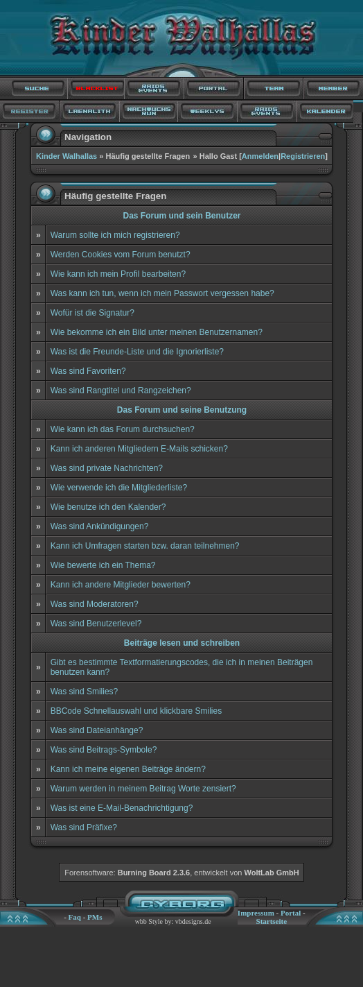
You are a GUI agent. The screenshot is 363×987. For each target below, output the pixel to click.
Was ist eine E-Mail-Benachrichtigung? (122, 808)
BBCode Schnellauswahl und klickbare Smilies (136, 711)
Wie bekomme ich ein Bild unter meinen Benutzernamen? (157, 332)
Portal (291, 913)
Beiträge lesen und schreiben (182, 643)
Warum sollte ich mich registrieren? (115, 235)
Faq (75, 917)
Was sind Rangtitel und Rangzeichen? (121, 390)
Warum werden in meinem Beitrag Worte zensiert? (143, 788)
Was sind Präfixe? (84, 827)
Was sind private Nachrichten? (107, 468)
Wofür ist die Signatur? (92, 313)
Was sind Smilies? (84, 691)
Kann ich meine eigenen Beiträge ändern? (128, 769)
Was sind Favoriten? (88, 371)
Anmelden (260, 156)
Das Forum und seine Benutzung (182, 410)
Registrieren (303, 156)
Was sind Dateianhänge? (97, 730)
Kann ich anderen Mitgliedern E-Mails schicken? (139, 449)
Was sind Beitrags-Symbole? (104, 750)
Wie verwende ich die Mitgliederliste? (119, 487)
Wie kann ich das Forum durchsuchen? (123, 429)
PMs (94, 917)
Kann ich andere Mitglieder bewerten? (121, 585)
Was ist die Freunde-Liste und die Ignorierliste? (137, 352)
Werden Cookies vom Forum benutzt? (121, 254)
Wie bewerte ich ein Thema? (103, 565)
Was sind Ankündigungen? (100, 526)
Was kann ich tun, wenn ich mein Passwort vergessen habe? (162, 293)
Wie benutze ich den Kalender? (108, 507)
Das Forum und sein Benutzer (181, 216)
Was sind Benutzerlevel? (96, 623)
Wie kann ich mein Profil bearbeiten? (118, 274)
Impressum (256, 913)
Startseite (271, 921)
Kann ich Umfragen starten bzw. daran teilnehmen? (145, 546)
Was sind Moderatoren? (95, 604)
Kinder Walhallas (66, 156)
